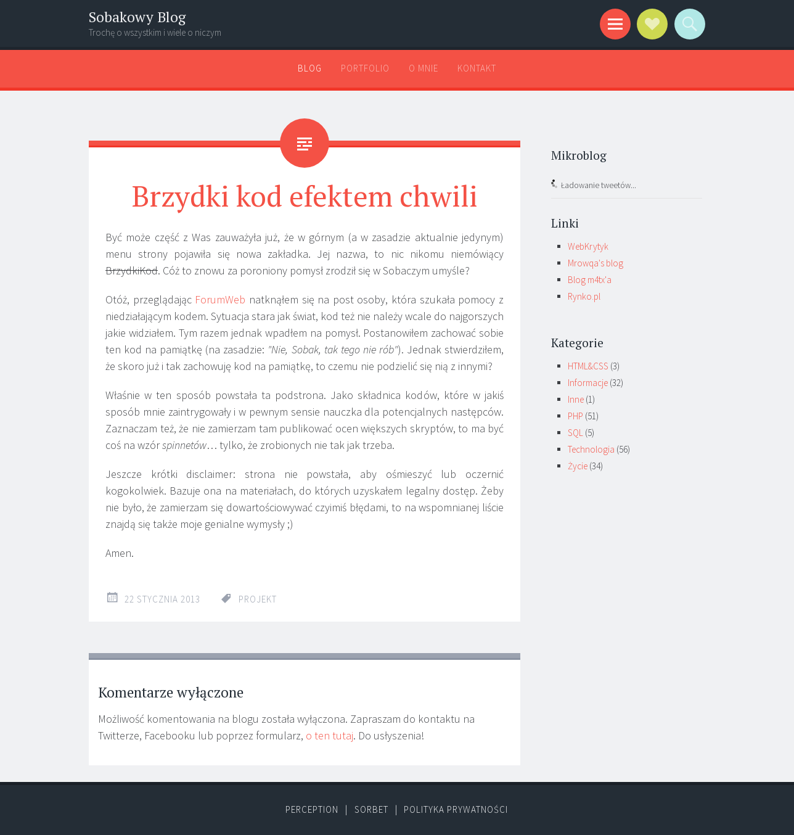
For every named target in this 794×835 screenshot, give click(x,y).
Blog (310, 68)
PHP (575, 416)
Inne (576, 399)
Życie (577, 466)
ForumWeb (220, 299)
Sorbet (371, 809)
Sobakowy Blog (137, 17)
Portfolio (365, 68)
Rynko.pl (584, 296)
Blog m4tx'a (590, 280)
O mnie (423, 68)
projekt (258, 599)
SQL (575, 432)
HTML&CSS (588, 366)
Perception (311, 809)
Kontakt (476, 68)
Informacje (588, 383)
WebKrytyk (588, 246)
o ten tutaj (329, 735)
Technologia (591, 449)
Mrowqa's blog (595, 263)
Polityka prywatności (456, 809)
